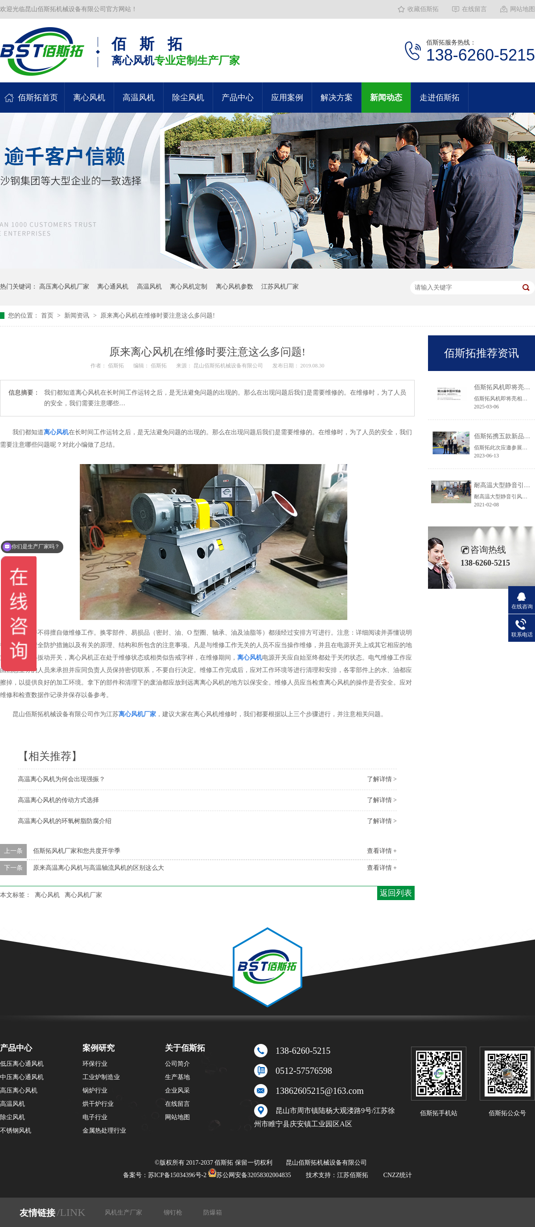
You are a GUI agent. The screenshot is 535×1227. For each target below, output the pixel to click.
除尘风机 (188, 97)
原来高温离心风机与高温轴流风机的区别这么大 (98, 867)
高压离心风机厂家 (64, 286)
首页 (48, 315)
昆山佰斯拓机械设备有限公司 (228, 366)
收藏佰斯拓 (423, 9)
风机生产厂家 (124, 1212)
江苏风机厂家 (280, 286)
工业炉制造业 (101, 1077)
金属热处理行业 (104, 1130)
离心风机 (89, 97)
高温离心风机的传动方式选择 (58, 800)
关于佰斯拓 (185, 1048)
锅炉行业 (94, 1090)
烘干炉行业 (98, 1104)
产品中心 (238, 97)
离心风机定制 (188, 286)
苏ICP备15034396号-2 (177, 1175)
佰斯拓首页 (38, 97)
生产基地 (177, 1077)
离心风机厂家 (83, 895)
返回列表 (396, 893)
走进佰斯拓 (440, 97)
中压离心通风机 (22, 1077)
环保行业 (94, 1063)
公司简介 (177, 1063)
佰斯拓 (116, 366)
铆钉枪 (174, 1212)
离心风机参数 (234, 286)
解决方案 (337, 97)
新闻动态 (386, 97)
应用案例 (287, 97)
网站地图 (522, 9)
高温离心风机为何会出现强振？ (61, 779)
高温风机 (139, 97)
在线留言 (474, 9)
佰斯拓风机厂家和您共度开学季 (76, 851)
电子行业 (94, 1117)
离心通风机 (112, 286)
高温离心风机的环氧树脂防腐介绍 (64, 821)
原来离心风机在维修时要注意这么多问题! (157, 315)
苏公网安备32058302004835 (249, 1175)
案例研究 (98, 1048)
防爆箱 (212, 1212)
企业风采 (177, 1090)
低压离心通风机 (22, 1063)
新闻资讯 (77, 315)
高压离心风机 (18, 1090)
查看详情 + (382, 851)
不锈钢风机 (15, 1130)
